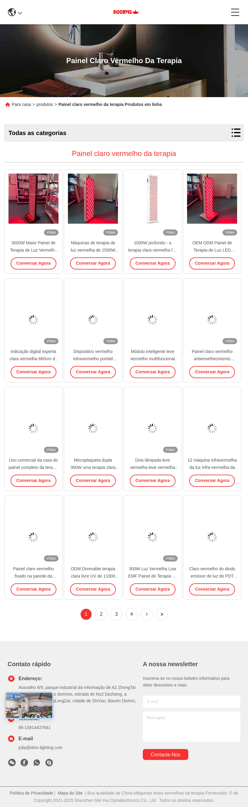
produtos (44, 104)
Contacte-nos (165, 754)
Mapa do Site (70, 793)
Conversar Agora (33, 263)
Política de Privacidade (31, 793)
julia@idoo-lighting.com (40, 747)
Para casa (21, 104)
